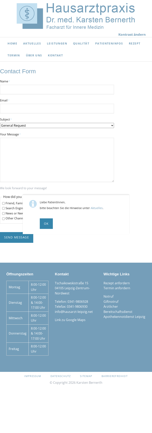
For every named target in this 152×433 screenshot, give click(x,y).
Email (6, 100)
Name (6, 81)
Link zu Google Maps (70, 320)
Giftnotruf (111, 301)
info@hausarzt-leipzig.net (74, 312)
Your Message (10, 134)
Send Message (16, 237)
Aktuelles (97, 208)
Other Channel (15, 218)
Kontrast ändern (132, 34)
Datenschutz (60, 376)
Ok (46, 224)
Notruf (108, 296)
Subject (6, 119)
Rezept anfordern (117, 283)
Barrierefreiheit (115, 376)
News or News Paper (20, 213)
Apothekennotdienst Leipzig (124, 316)
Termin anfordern (117, 288)
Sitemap (86, 376)
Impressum (32, 376)
